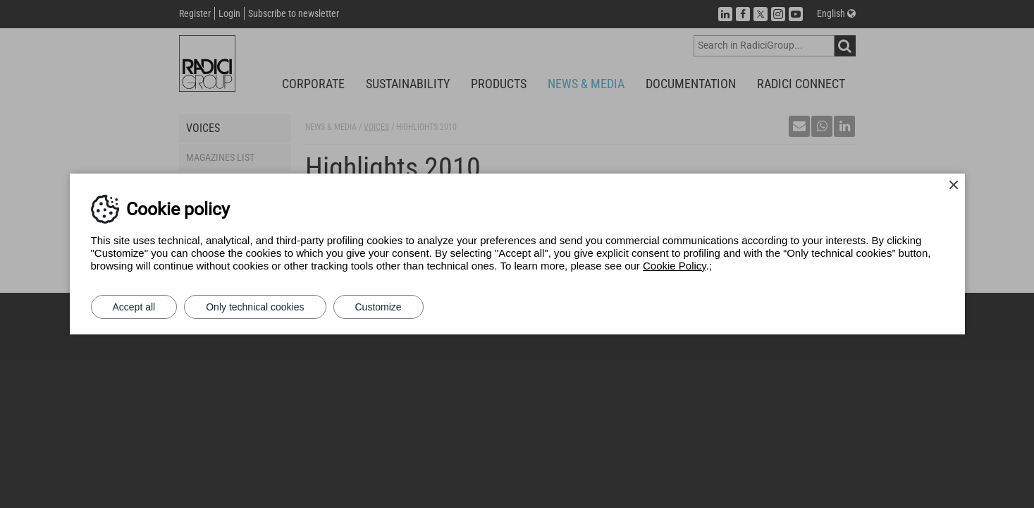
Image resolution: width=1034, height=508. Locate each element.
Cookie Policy (674, 266)
